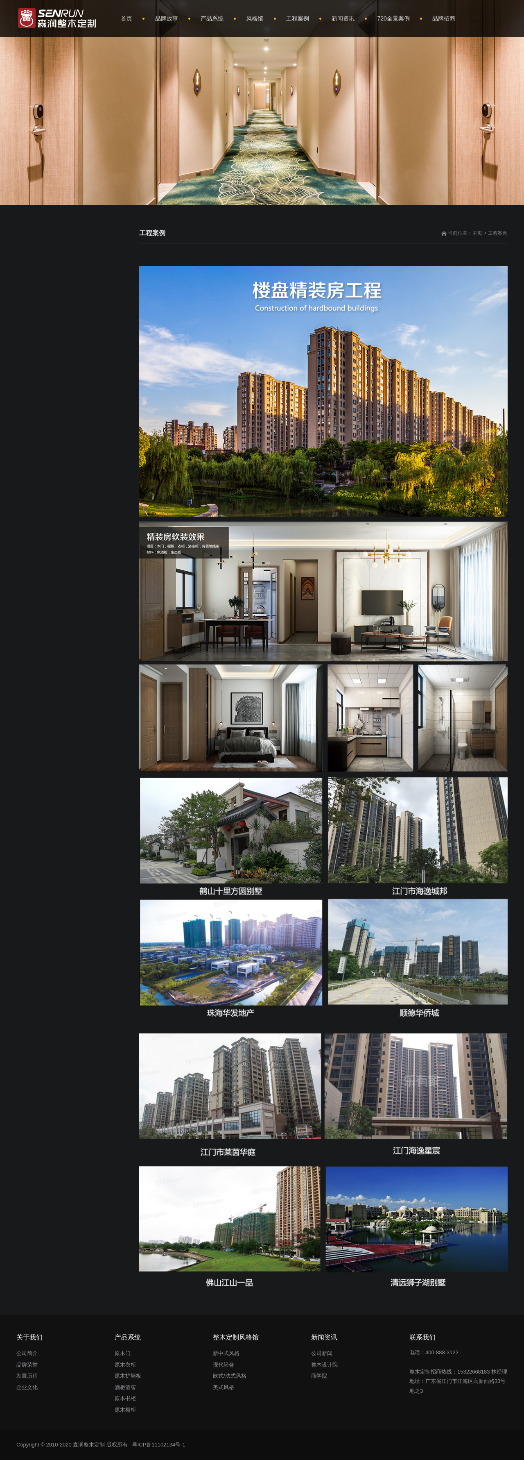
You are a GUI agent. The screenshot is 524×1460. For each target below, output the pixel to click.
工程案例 (498, 233)
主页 (477, 233)
